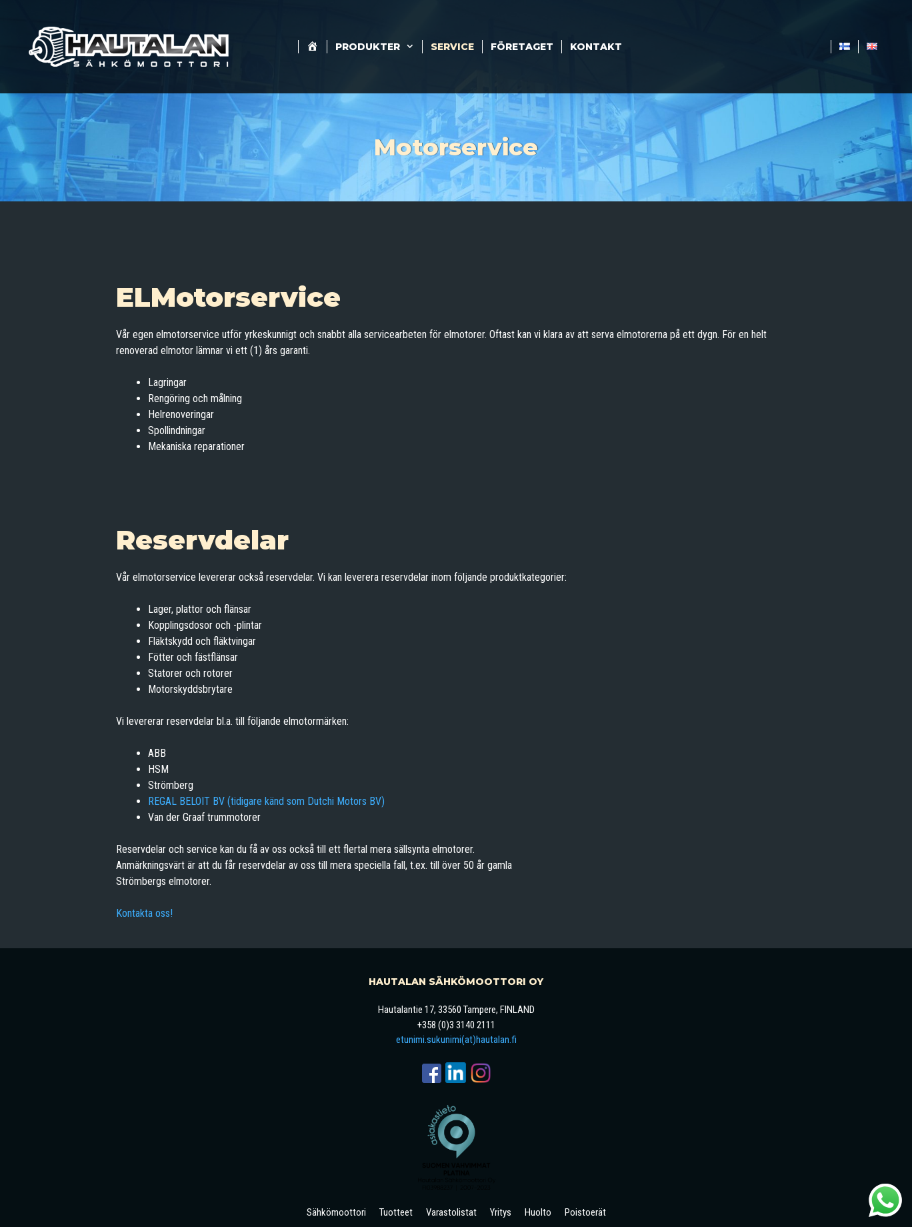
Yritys (500, 1212)
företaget (522, 47)
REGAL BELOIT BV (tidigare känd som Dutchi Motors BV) (266, 801)
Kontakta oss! (144, 913)
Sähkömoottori (336, 1212)
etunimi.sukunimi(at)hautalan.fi (456, 1040)
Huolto (538, 1212)
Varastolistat (451, 1212)
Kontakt (596, 47)
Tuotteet (396, 1212)
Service (452, 47)
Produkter (378, 46)
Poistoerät (585, 1212)
